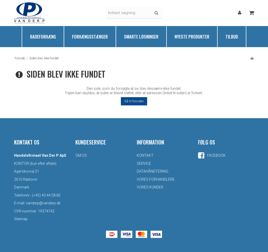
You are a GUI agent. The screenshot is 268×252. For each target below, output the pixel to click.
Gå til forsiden (134, 101)
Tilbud (231, 36)
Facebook (212, 155)
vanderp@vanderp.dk (43, 203)
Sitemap (21, 219)
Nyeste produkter (192, 36)
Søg (156, 13)
